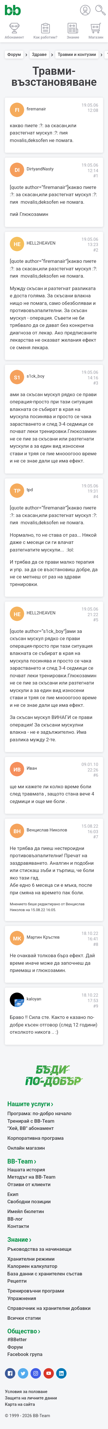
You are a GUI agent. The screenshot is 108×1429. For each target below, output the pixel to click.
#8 (95, 944)
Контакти (18, 1226)
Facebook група (25, 1354)
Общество (22, 1331)
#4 (95, 496)
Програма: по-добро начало (39, 1113)
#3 (95, 383)
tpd (30, 489)
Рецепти (17, 1281)
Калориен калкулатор (32, 1266)
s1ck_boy (36, 376)
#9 (95, 1006)
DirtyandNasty (40, 169)
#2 (95, 250)
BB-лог (15, 1219)
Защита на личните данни (31, 1398)
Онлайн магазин (26, 1148)
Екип (12, 1194)
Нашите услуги (28, 1104)
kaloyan (34, 999)
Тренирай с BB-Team (30, 1121)
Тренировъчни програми (35, 1291)
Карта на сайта (20, 1404)
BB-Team (20, 1161)
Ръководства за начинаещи (39, 1249)
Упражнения (21, 1298)
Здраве (39, 54)
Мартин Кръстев (43, 937)
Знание (17, 1239)
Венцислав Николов (47, 830)
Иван (32, 768)
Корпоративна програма (35, 1138)
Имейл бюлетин (25, 1211)
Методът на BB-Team (31, 1177)
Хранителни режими (31, 1259)
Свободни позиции (29, 1201)
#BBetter (17, 1339)
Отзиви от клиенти (29, 1184)
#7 (95, 837)
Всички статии (24, 1318)
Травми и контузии (77, 54)
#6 (95, 775)
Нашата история (26, 1170)
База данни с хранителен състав (44, 1274)
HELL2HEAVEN (41, 243)
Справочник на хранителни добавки (49, 1308)
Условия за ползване (26, 1391)
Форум (14, 54)
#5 (95, 619)
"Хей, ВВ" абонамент (30, 1128)
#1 (95, 176)
